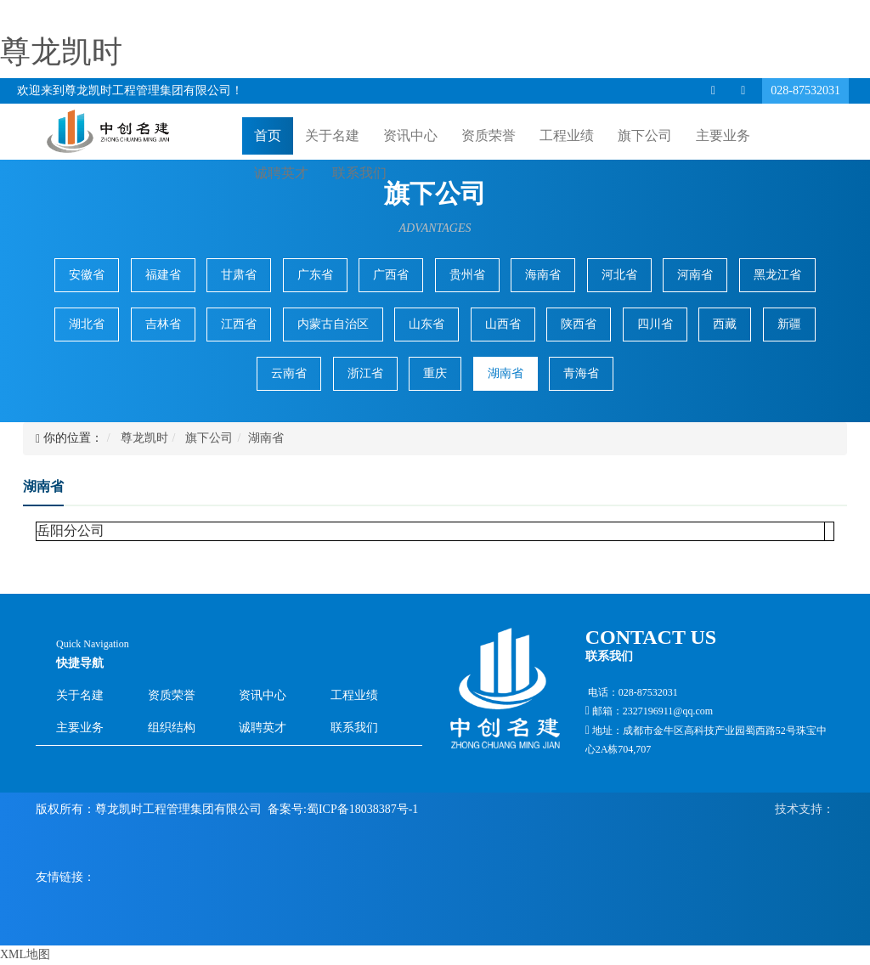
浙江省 (365, 373)
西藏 (725, 324)
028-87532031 (805, 90)
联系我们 (354, 727)
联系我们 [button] (359, 173)
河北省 (619, 274)
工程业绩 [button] (567, 135)
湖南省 (505, 373)
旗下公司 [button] (645, 135)
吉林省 (163, 324)
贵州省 (467, 274)
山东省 (426, 324)
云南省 (289, 373)
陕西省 (578, 324)
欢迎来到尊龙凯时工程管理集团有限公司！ (126, 90)
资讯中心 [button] (410, 135)
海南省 (543, 274)
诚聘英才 (281, 172)
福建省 (163, 274)
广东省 (315, 274)
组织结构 (171, 727)
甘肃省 (239, 274)
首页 (267, 135)
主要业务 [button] (723, 135)
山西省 (503, 324)
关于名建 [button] (332, 135)
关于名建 (80, 695)
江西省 (239, 324)
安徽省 (87, 274)
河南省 (695, 274)
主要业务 (80, 727)
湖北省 (87, 324)
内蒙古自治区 (333, 324)
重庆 (435, 373)
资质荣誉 (488, 135)
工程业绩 (354, 695)
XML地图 (25, 954)
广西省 (391, 274)
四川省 (655, 324)
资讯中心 (262, 695)
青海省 (581, 373)
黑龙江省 (777, 274)
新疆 (789, 324)
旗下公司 (209, 438)
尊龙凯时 (61, 52)
